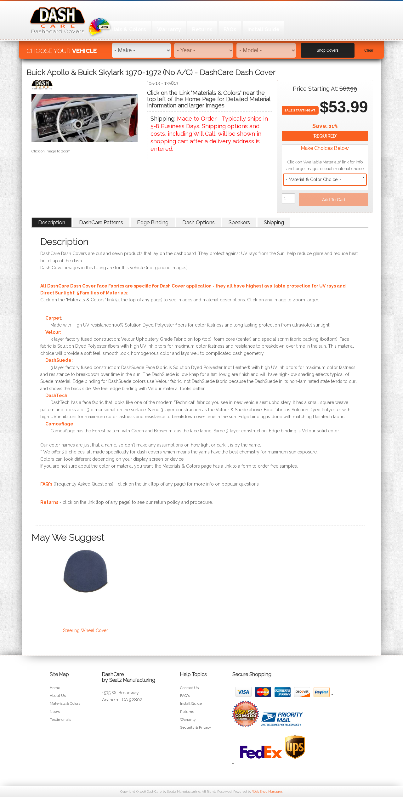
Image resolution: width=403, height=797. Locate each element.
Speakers (239, 222)
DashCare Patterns (101, 222)
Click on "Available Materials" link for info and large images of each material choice (325, 165)
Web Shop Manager (267, 791)
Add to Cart (333, 199)
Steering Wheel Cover (85, 630)
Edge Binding (152, 222)
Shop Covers (327, 47)
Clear (368, 47)
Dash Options (198, 222)
